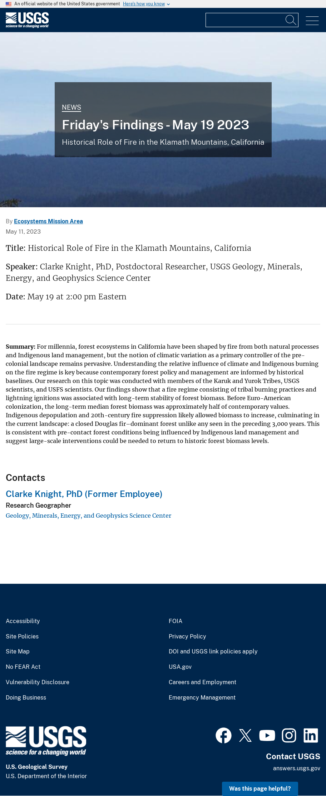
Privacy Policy (187, 636)
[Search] (291, 20)
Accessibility (23, 621)
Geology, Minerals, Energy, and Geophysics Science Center (88, 515)
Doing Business (26, 698)
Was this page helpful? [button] (260, 788)
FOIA (175, 621)
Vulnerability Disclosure (37, 682)
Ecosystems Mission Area (48, 221)
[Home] (27, 26)
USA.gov (180, 667)
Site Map (18, 651)
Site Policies (22, 636)
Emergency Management (202, 698)
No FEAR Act (23, 667)
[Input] (252, 20)
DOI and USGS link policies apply (213, 651)
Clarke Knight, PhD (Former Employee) (84, 494)
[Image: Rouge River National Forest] (163, 119)
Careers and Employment (202, 682)
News (71, 107)
